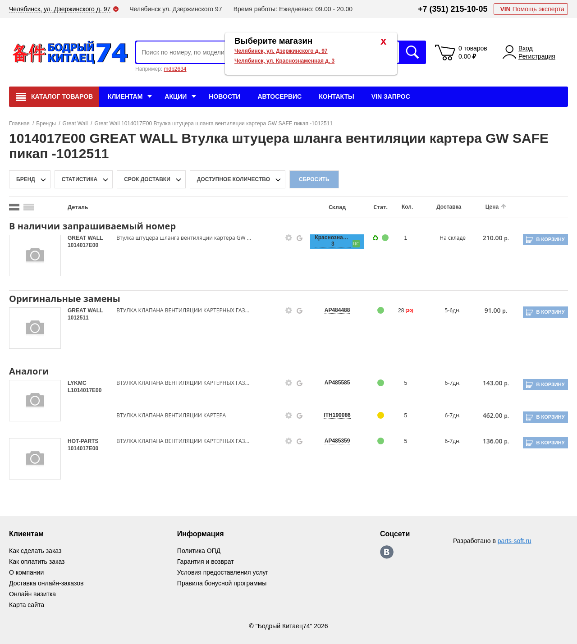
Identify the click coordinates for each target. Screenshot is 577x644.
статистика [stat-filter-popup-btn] (79, 179)
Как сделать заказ (35, 550)
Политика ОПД (198, 550)
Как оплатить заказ (36, 561)
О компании (26, 572)
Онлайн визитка (32, 594)
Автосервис (279, 96)
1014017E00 (83, 245)
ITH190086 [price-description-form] (337, 415)
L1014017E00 (84, 390)
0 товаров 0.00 (472, 52)
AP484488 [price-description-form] (337, 310)
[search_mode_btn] (14, 207)
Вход (525, 48)
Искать (412, 52)
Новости (224, 96)
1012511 (78, 318)
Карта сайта (26, 604)
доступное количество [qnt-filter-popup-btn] (233, 179)
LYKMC (77, 383)
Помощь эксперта (532, 9)
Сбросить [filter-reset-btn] (314, 179)
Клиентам (125, 96)
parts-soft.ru (514, 540)
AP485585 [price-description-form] (337, 382)
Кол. (407, 207)
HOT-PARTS (83, 441)
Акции (176, 96)
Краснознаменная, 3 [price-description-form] (333, 240)
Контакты (336, 96)
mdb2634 (175, 69)
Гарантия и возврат (205, 561)
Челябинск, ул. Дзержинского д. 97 (281, 51)
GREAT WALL (85, 238)
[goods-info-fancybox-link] (289, 238)
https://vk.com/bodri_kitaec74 (387, 552)
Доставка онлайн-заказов (46, 583)
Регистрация (536, 56)
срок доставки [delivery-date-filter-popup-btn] (147, 179)
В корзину (550, 239)
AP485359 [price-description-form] (337, 441)
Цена (492, 207)
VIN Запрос (390, 96)
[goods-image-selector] (34, 255)
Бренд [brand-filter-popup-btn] (25, 179)
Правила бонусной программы (222, 583)
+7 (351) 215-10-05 (453, 9)
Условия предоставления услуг (222, 572)
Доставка (448, 207)
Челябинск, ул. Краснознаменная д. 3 (284, 61)
